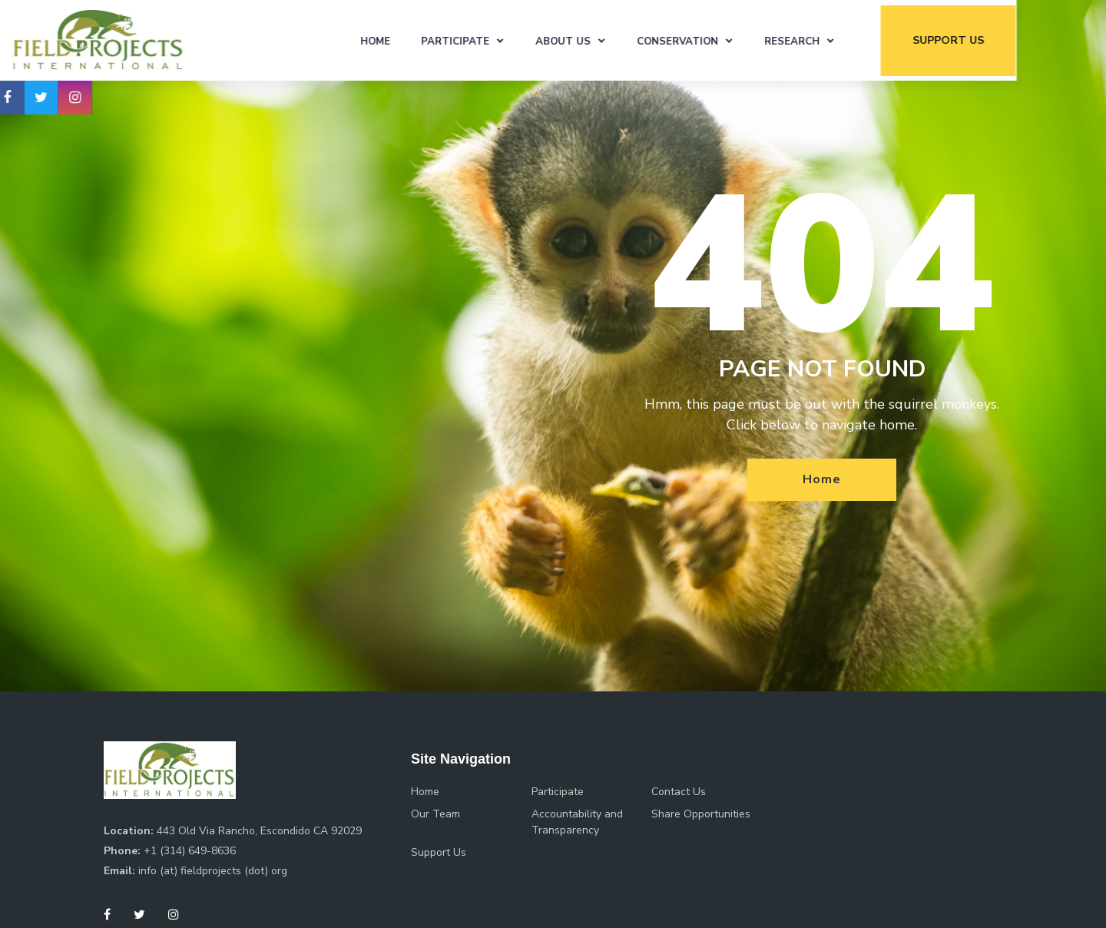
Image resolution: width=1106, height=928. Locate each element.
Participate (506, 41)
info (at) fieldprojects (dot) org (212, 870)
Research (843, 41)
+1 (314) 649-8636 (190, 850)
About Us (614, 41)
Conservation (729, 41)
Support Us (438, 852)
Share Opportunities (700, 814)
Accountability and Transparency (577, 822)
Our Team (435, 814)
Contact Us (678, 791)
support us (999, 39)
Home (427, 41)
